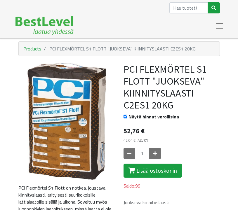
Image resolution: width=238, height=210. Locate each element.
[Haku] (214, 7)
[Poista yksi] (129, 153)
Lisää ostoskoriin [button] (152, 170)
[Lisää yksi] (155, 153)
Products (32, 48)
